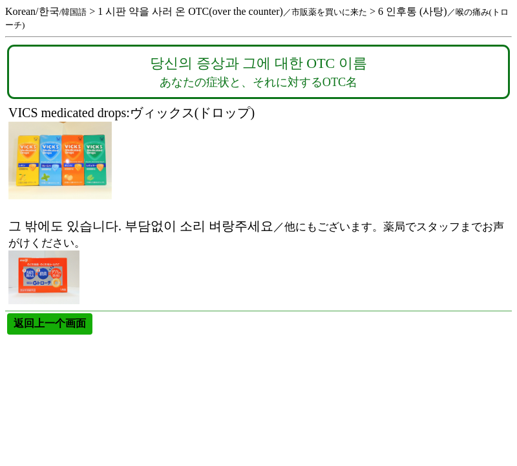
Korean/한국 (46, 11)
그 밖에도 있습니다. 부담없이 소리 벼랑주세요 (256, 204)
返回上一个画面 (50, 323)
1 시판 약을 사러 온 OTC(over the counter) (232, 11)
